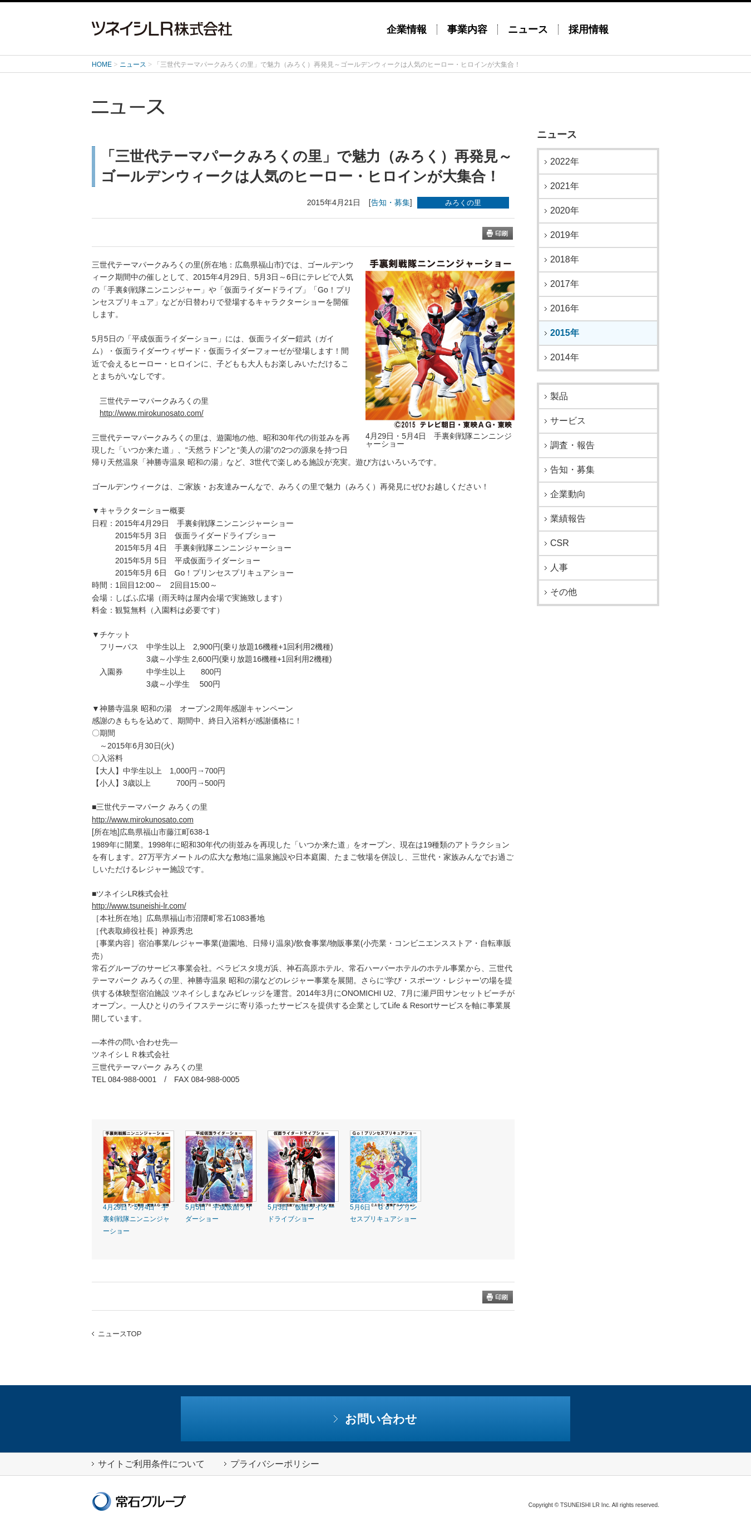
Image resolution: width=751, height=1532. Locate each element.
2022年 (564, 161)
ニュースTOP (116, 1334)
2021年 (564, 186)
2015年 (564, 333)
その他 (563, 592)
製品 (559, 396)
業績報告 (568, 518)
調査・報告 (572, 445)
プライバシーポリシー (271, 1464)
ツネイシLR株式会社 (231, 28)
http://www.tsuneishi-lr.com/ (139, 905)
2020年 (564, 210)
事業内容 (467, 29)
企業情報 (407, 29)
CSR (559, 543)
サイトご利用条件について (148, 1464)
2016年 (564, 308)
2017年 (564, 284)
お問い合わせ (376, 1418)
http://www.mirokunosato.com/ (152, 413)
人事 (559, 567)
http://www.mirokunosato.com (143, 819)
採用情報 (589, 29)
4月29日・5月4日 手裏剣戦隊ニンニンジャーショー (136, 1219)
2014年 (564, 357)
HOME (102, 64)
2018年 (564, 259)
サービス (568, 421)
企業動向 (568, 494)
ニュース (528, 29)
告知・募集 (390, 202)
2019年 (564, 235)
